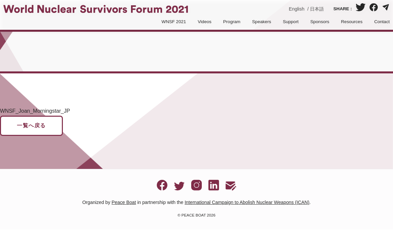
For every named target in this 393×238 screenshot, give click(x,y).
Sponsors (319, 21)
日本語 (317, 9)
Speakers (261, 21)
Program (231, 21)
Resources (352, 21)
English (296, 9)
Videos (204, 21)
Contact (382, 21)
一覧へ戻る (31, 125)
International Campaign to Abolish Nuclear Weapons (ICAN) (247, 202)
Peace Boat (123, 202)
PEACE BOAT (194, 215)
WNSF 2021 (173, 21)
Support (291, 21)
